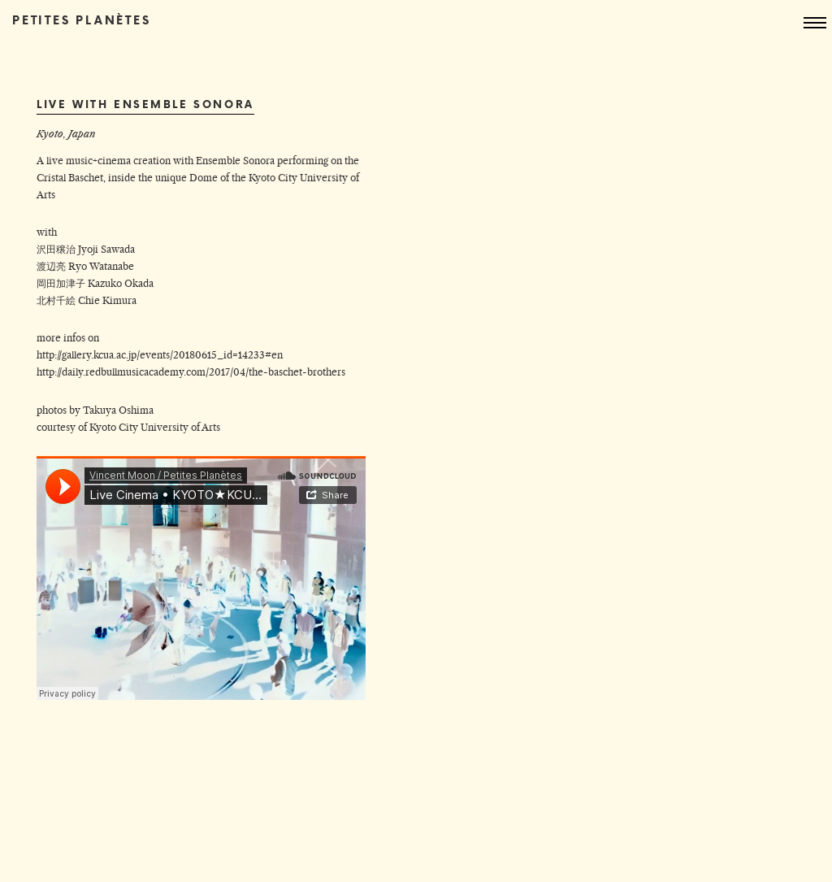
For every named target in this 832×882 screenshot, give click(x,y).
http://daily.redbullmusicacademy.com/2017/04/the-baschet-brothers (191, 372)
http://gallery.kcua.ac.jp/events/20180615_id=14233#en (160, 355)
